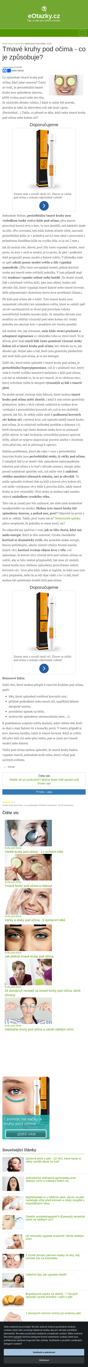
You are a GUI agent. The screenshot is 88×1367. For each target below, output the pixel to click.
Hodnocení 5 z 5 (14, 802)
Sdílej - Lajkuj (44, 792)
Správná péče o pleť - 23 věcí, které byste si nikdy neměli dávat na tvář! (53, 1160)
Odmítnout (44, 1360)
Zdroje (11, 766)
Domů (4, 44)
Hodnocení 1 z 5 (3, 802)
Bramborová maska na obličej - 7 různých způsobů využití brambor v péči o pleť (52, 1295)
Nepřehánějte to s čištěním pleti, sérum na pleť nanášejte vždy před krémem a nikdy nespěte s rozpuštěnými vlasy (55, 1200)
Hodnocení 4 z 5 (11, 802)
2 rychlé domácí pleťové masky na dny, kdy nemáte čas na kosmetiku (53, 1257)
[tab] (44, 766)
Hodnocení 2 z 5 (6, 802)
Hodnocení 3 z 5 (9, 802)
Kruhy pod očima (13, 848)
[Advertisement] (44, 1054)
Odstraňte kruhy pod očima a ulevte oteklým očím (39, 1029)
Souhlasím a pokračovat (44, 1352)
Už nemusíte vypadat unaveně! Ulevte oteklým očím (55, 1237)
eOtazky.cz (44, 15)
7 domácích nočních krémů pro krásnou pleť (53, 1313)
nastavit (17, 1337)
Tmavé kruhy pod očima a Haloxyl (28, 886)
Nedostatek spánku (67, 518)
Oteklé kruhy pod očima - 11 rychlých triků (34, 851)
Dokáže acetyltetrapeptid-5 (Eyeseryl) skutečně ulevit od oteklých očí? (55, 1218)
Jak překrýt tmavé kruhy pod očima (29, 956)
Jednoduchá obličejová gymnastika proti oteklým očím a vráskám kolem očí (51, 1179)
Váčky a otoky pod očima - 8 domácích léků (35, 920)
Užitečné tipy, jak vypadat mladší (46, 1274)
